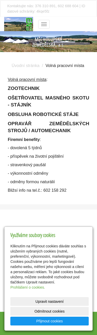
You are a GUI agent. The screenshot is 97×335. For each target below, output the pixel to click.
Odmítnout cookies (49, 311)
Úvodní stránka (26, 65)
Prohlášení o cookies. (27, 287)
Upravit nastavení (49, 301)
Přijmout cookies (49, 321)
